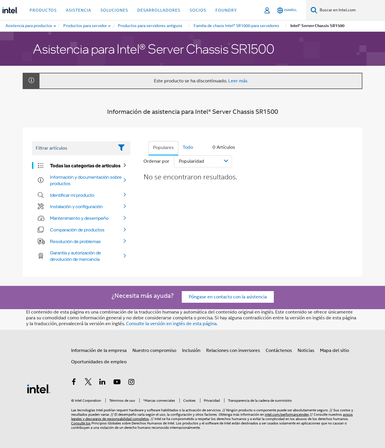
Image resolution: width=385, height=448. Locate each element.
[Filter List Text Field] (73, 148)
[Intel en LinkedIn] (102, 383)
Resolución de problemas (75, 241)
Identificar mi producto (72, 195)
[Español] (287, 10)
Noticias (306, 350)
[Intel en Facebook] (74, 383)
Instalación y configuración (76, 206)
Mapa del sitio (334, 350)
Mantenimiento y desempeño (79, 218)
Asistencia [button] (78, 10)
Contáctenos (279, 350)
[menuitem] (85, 26)
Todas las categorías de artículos (85, 166)
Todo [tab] (188, 147)
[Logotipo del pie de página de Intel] (38, 389)
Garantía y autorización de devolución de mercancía (75, 256)
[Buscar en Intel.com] (351, 10)
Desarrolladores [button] (158, 10)
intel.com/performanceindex (287, 414)
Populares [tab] (163, 147)
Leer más (237, 81)
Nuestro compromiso (154, 350)
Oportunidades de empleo (99, 362)
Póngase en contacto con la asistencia (228, 297)
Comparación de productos (77, 230)
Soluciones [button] (114, 10)
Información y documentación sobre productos (86, 180)
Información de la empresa (99, 350)
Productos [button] (43, 10)
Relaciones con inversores (233, 350)
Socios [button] (198, 10)
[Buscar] (314, 10)
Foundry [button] (226, 10)
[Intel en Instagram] (131, 383)
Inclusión (191, 350)
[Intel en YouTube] (117, 383)
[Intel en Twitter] (88, 383)
